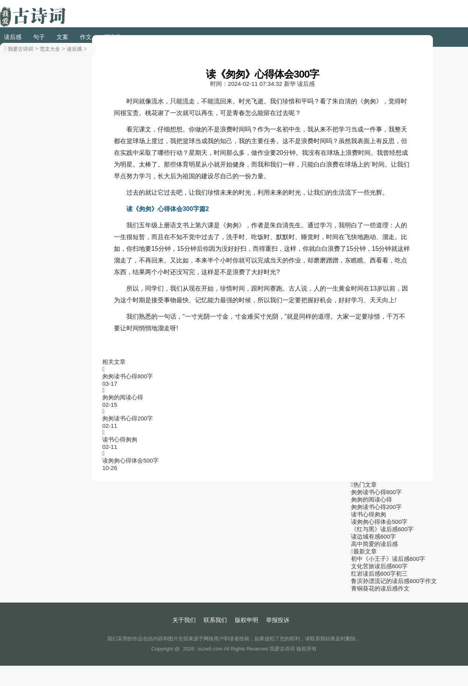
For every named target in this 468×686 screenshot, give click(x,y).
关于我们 (184, 620)
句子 (39, 37)
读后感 (12, 37)
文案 (62, 37)
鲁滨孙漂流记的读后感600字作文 (394, 581)
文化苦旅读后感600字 (379, 566)
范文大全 (50, 49)
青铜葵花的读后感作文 (380, 588)
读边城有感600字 (373, 536)
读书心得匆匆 (119, 439)
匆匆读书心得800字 (127, 376)
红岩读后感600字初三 (379, 573)
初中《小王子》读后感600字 (388, 558)
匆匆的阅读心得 (122, 397)
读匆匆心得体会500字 (130, 460)
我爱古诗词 (20, 49)
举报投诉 (277, 620)
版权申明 (246, 620)
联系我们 (215, 620)
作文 (86, 37)
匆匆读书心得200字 (127, 418)
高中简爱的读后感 (374, 544)
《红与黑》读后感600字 (382, 529)
